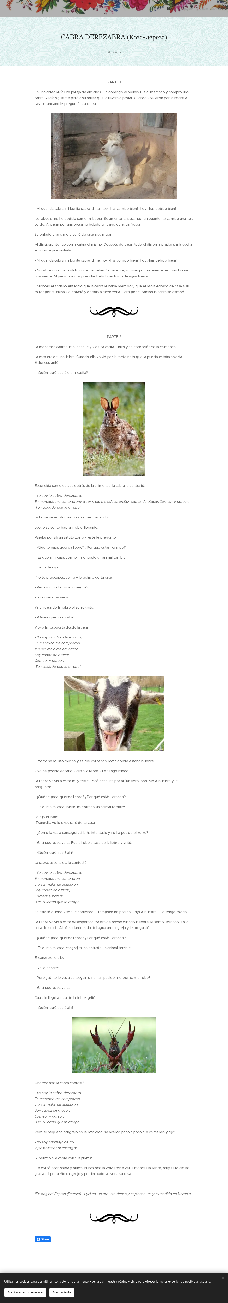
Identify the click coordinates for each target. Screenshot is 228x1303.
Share (43, 1239)
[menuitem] (154, 8)
